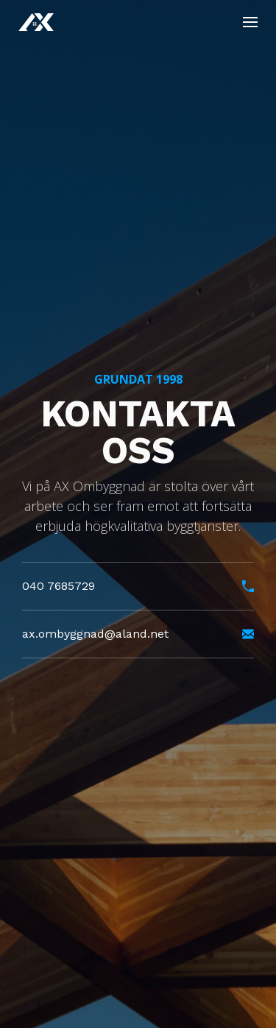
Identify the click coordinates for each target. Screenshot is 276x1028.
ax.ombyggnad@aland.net (138, 638)
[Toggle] (250, 22)
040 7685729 (138, 590)
